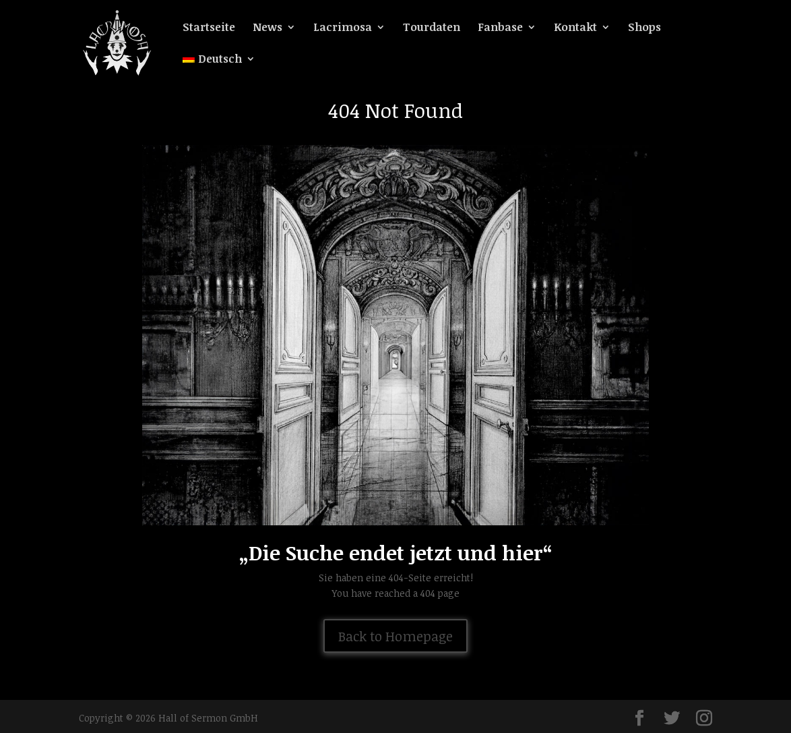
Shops (644, 28)
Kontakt (575, 28)
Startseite (209, 28)
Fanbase (500, 28)
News (267, 28)
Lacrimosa (342, 28)
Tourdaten (431, 28)
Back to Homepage (395, 635)
